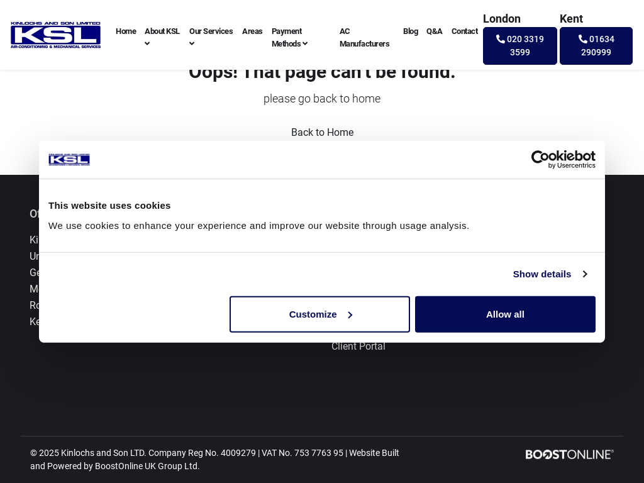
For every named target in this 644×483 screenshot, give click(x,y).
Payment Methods (290, 37)
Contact (465, 31)
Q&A (434, 31)
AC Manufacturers (365, 37)
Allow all (505, 313)
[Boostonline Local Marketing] (570, 454)
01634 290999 (596, 45)
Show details (542, 274)
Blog (410, 31)
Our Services (211, 37)
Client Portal (358, 346)
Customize (320, 313)
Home (126, 31)
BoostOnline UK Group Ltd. (147, 466)
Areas (252, 31)
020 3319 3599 (520, 45)
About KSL (162, 37)
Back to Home (322, 132)
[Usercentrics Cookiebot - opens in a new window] (541, 159)
